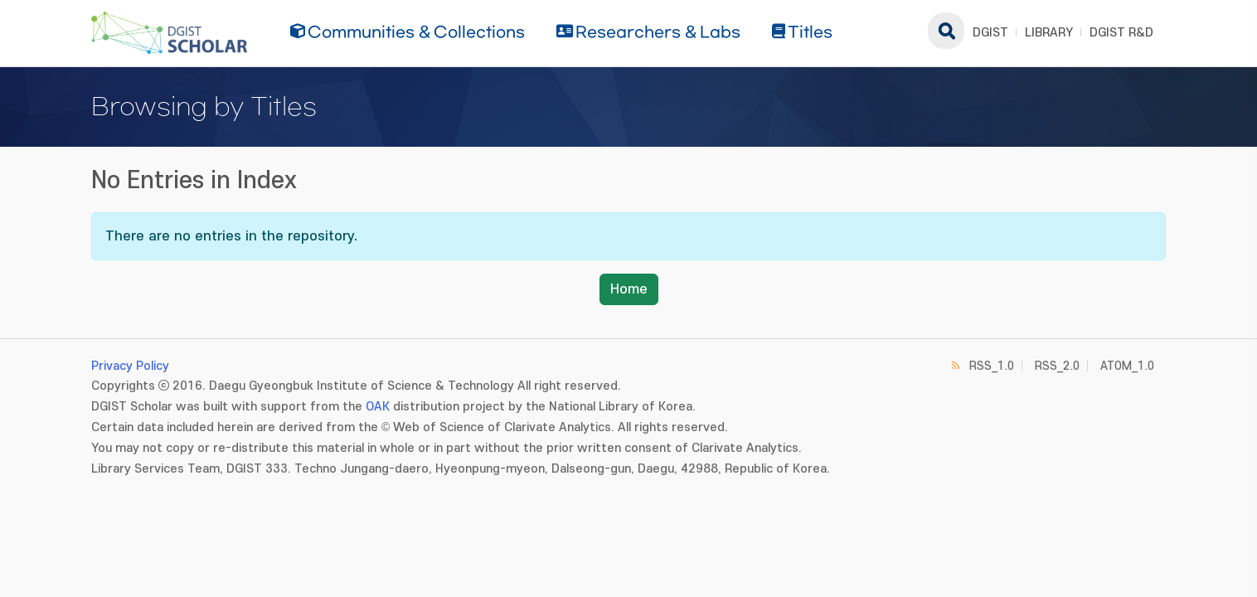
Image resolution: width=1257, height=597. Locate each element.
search (946, 30)
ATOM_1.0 (1127, 366)
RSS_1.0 (991, 366)
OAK (378, 407)
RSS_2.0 (1057, 366)
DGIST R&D (1121, 33)
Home (629, 289)
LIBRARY (1049, 33)
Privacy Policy (130, 366)
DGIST (990, 33)
